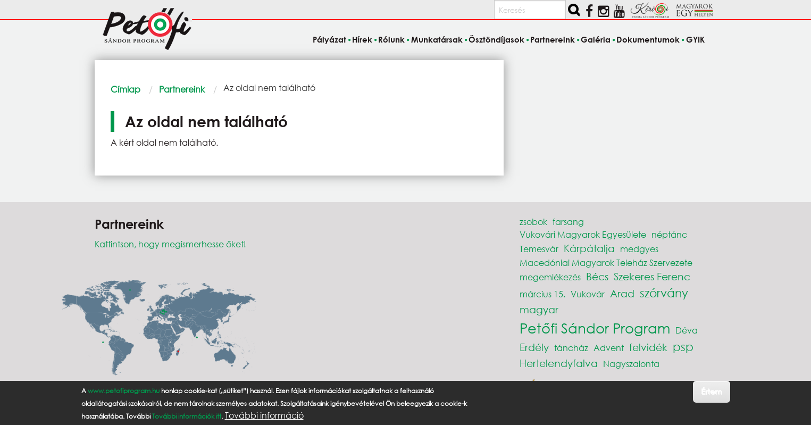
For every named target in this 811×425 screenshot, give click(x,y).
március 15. (542, 293)
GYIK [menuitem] (695, 39)
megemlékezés (550, 276)
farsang (568, 221)
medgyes (639, 248)
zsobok (533, 221)
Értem (711, 391)
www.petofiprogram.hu (124, 390)
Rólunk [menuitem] (391, 39)
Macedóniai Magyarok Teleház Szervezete (606, 262)
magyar (539, 309)
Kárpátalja (589, 248)
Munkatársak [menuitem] (437, 39)
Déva (686, 330)
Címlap (125, 89)
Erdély (534, 347)
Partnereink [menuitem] (552, 39)
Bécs (597, 276)
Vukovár (588, 293)
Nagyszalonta (631, 363)
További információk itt (186, 416)
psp (683, 346)
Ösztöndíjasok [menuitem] (496, 39)
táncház (571, 347)
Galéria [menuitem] (596, 39)
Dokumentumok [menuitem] (648, 39)
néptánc (669, 234)
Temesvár (539, 248)
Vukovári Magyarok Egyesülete (583, 234)
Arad (622, 293)
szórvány (664, 292)
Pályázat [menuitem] (329, 39)
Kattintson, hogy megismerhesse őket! (170, 243)
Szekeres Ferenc (652, 276)
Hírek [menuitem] (362, 39)
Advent (608, 347)
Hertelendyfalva (559, 363)
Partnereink (182, 89)
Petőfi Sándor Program (595, 327)
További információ (264, 415)
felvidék (648, 347)
